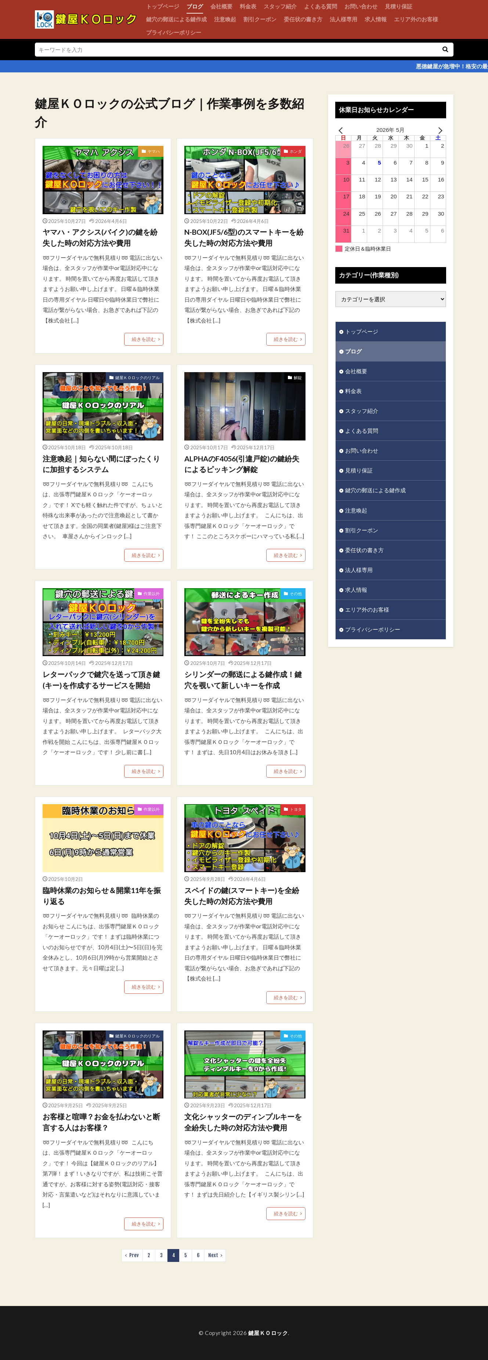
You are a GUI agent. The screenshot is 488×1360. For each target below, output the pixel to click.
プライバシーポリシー (173, 32)
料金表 (248, 6)
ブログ (195, 6)
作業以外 (152, 593)
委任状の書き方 (303, 19)
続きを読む (144, 339)
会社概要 (221, 6)
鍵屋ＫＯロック (268, 1333)
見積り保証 (398, 6)
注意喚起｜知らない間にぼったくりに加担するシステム (101, 464)
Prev (134, 1255)
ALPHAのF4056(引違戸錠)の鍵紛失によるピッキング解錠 (241, 464)
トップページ (162, 6)
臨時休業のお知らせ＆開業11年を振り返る (102, 896)
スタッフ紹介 (280, 6)
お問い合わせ (360, 6)
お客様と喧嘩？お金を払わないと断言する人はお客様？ (101, 1122)
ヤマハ (154, 151)
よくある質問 (320, 6)
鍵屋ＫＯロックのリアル (137, 377)
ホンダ (296, 151)
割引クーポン (259, 19)
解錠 (298, 377)
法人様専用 (343, 19)
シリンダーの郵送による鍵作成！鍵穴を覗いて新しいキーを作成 (243, 680)
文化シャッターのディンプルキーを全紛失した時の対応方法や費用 (243, 1122)
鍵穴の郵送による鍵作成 (176, 19)
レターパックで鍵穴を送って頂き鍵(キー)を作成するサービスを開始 (101, 680)
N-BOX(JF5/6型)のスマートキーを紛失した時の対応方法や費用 (244, 237)
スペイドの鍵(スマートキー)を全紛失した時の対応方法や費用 (241, 896)
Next (213, 1255)
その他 (296, 593)
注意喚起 (225, 19)
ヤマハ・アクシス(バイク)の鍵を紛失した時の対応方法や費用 (100, 237)
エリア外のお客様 (416, 19)
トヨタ (296, 809)
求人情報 (376, 19)
